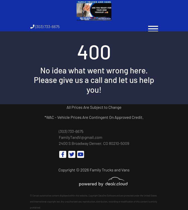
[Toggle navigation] (153, 26)
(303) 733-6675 (45, 26)
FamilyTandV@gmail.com (80, 137)
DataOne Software (107, 195)
